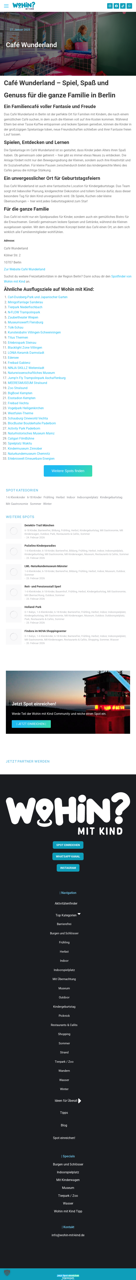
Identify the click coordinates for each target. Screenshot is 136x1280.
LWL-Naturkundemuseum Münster (46, 566)
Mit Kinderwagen (73, 554)
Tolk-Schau (15, 327)
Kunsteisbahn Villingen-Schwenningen (34, 332)
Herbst (74, 530)
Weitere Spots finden (68, 471)
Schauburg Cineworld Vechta (28, 418)
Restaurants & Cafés (67, 533)
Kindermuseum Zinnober (25, 448)
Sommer (85, 533)
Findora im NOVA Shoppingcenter (45, 631)
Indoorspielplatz (114, 550)
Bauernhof (61, 591)
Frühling (65, 530)
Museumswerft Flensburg (25, 322)
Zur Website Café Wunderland (24, 269)
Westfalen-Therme (20, 413)
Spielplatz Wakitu (20, 443)
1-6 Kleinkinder (33, 550)
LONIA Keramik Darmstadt (26, 353)
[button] (7, 1273)
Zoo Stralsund (17, 388)
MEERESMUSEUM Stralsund (27, 383)
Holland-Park (33, 607)
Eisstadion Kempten (22, 398)
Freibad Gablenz (19, 363)
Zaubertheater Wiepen (23, 317)
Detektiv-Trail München (39, 525)
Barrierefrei (44, 530)
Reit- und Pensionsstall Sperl (43, 586)
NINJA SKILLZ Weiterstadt (26, 368)
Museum (89, 554)
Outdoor (44, 533)
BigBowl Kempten (20, 393)
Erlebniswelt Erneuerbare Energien (31, 458)
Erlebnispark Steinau (22, 343)
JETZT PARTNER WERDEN (28, 761)
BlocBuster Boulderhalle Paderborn (32, 423)
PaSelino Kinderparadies (40, 545)
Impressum (68, 1278)
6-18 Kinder (31, 530)
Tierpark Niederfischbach (25, 307)
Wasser (114, 639)
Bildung (56, 530)
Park (52, 533)
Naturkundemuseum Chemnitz (29, 454)
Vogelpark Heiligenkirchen (26, 408)
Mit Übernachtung (34, 595)
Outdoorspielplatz (114, 615)
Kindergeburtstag (89, 530)
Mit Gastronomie (109, 530)
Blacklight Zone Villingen (25, 347)
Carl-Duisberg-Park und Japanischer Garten (38, 297)
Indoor (100, 550)
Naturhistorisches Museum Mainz (31, 433)
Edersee (13, 357)
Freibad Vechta (18, 403)
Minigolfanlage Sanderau (25, 302)
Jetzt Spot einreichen (68, 1275)
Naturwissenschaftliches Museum (31, 373)
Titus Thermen (18, 337)
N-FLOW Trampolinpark (24, 312)
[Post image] (14, 531)
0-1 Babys (30, 612)
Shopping (93, 639)
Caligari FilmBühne (21, 438)
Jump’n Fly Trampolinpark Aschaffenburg (37, 378)
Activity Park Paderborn (24, 428)
